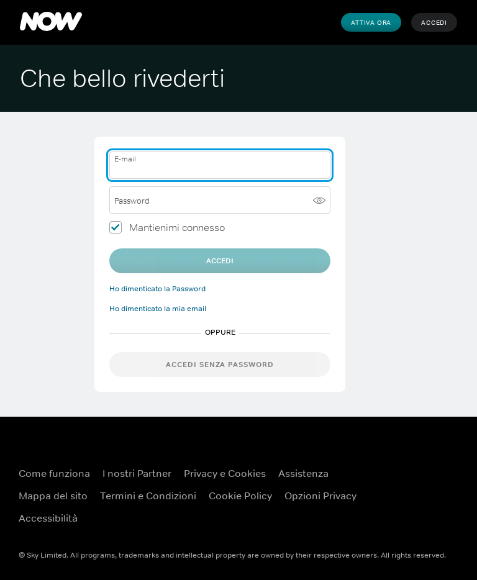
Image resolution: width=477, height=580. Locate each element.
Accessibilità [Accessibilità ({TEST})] (48, 518)
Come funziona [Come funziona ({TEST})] (54, 473)
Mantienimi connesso (177, 227)
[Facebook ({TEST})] (414, 477)
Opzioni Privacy (320, 496)
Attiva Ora (371, 22)
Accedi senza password (220, 364)
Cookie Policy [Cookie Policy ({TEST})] (240, 495)
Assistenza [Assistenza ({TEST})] (303, 473)
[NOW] (51, 22)
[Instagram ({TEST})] (446, 512)
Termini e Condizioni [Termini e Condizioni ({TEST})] (148, 495)
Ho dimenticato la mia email (157, 309)
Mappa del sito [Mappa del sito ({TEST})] (53, 495)
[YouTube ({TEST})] (446, 477)
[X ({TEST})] (414, 512)
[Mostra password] (319, 200)
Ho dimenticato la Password (157, 289)
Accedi (434, 22)
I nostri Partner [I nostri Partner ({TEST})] (136, 473)
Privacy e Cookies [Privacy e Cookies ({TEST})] (225, 473)
